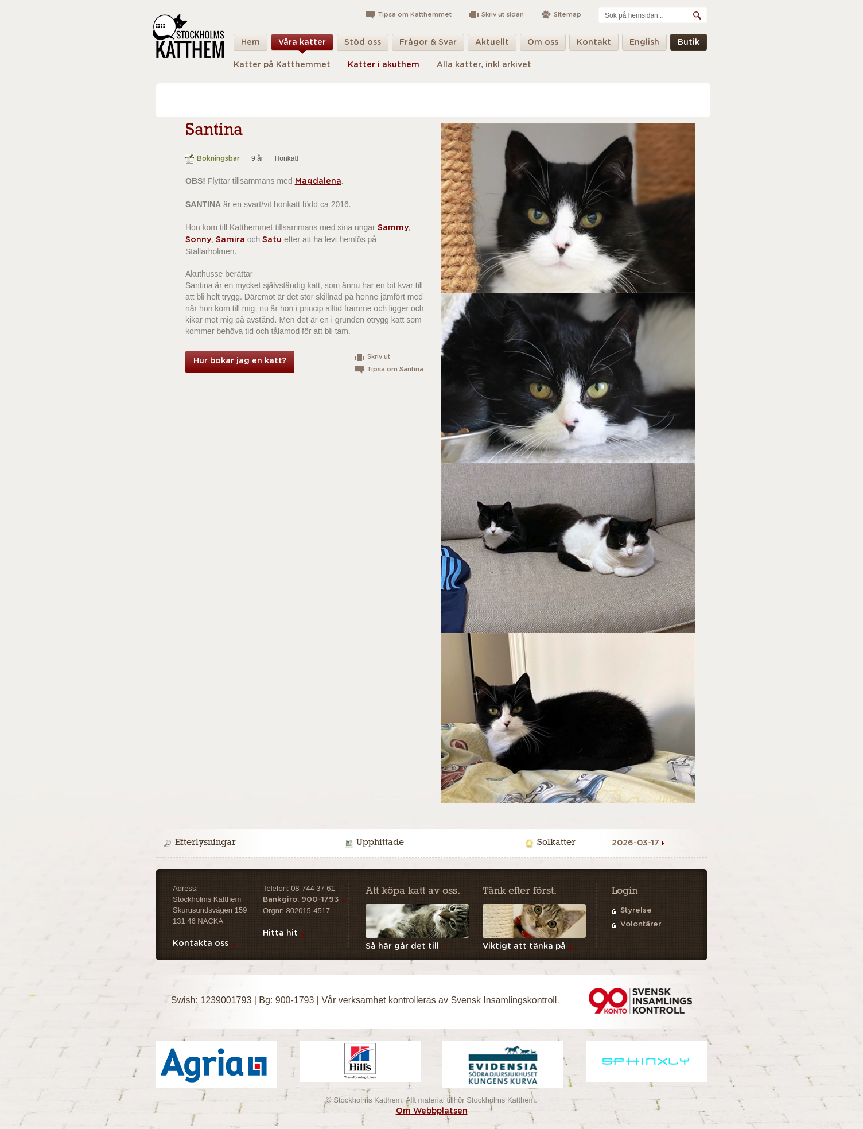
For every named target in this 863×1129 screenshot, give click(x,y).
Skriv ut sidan (502, 14)
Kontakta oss (200, 944)
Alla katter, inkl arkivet (484, 65)
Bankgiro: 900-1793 (301, 899)
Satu (272, 240)
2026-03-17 (635, 843)
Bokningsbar (218, 158)
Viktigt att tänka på (524, 946)
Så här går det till (402, 946)
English (644, 44)
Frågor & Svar (428, 44)
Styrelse (636, 910)
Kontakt (594, 44)
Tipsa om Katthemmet (415, 14)
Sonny (198, 240)
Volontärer (640, 924)
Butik (688, 44)
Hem (250, 44)
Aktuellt (492, 44)
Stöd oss (362, 44)
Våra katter (302, 44)
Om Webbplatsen (432, 1111)
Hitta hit (280, 933)
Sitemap (567, 14)
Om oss (542, 44)
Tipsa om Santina (395, 369)
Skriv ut (378, 357)
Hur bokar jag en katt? (239, 361)
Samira (230, 240)
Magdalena (318, 181)
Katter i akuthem (383, 65)
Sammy (393, 228)
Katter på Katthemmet (282, 65)
